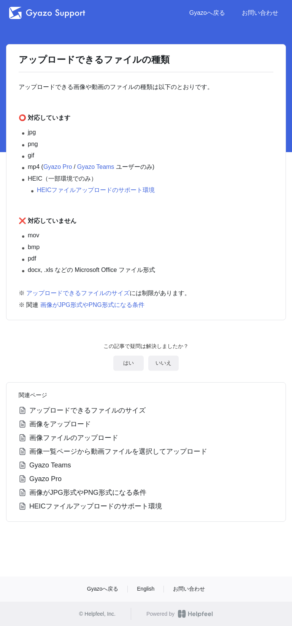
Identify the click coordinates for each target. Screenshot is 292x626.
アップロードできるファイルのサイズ (78, 293)
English (145, 589)
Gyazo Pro (57, 167)
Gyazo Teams (95, 167)
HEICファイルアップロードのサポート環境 (96, 190)
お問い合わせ (260, 13)
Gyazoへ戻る (207, 13)
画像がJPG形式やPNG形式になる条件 (92, 305)
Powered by (179, 614)
